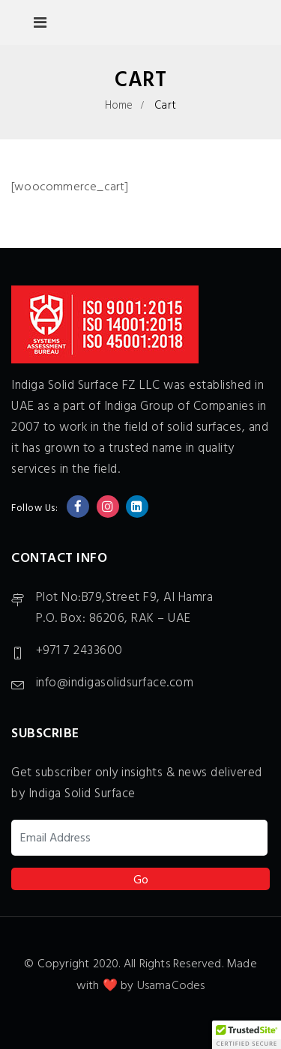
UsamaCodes (171, 986)
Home (119, 106)
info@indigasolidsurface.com (115, 683)
